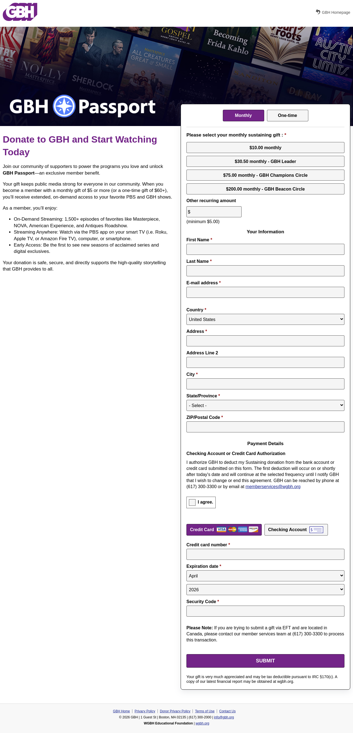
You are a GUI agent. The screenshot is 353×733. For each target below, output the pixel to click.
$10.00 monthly (266, 147)
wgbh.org (202, 723)
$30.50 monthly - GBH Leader (265, 161)
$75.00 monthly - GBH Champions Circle (265, 175)
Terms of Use (205, 711)
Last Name (199, 261)
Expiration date (203, 566)
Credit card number (208, 544)
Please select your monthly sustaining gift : (236, 135)
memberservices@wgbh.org (272, 486)
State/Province (203, 396)
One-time (287, 115)
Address (196, 331)
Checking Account (287, 529)
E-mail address (203, 282)
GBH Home (121, 711)
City (192, 374)
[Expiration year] (265, 589)
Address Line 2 (202, 353)
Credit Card (202, 529)
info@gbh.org (224, 717)
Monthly (243, 115)
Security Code (202, 601)
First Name (199, 239)
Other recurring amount (211, 200)
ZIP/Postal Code (204, 417)
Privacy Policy (145, 711)
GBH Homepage (332, 12)
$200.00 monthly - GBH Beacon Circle (265, 188)
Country (196, 309)
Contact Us (227, 711)
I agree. (205, 502)
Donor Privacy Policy (175, 711)
